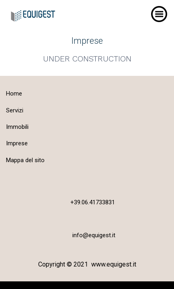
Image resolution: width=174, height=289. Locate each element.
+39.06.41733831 (92, 202)
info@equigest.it (93, 235)
